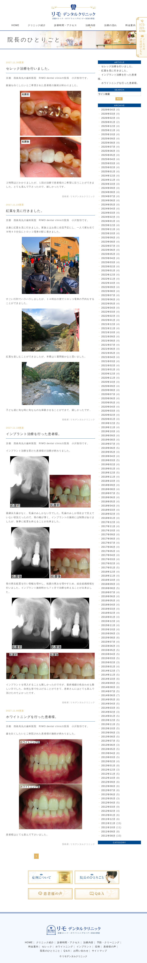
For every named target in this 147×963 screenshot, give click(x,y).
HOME (15, 25)
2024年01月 (108, 221)
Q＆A (67, 951)
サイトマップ (99, 951)
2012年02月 (108, 811)
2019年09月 (108, 435)
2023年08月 (108, 241)
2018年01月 (108, 518)
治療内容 (88, 942)
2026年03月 (108, 114)
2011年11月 (108, 823)
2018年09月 (108, 485)
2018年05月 (108, 501)
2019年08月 (108, 439)
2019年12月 (108, 423)
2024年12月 (108, 175)
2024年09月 (108, 188)
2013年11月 (108, 724)
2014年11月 (108, 675)
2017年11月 (108, 526)
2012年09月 (108, 782)
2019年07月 (108, 444)
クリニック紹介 (37, 25)
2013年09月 (108, 732)
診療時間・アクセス (65, 25)
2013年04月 (108, 753)
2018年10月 (108, 481)
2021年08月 (108, 340)
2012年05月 (108, 798)
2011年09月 (108, 831)
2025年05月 (108, 155)
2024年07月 (108, 196)
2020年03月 (108, 411)
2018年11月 (108, 477)
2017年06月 (108, 547)
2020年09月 (108, 386)
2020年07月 (108, 394)
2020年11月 (108, 378)
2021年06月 (108, 349)
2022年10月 (108, 283)
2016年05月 (108, 600)
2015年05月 (108, 650)
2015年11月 (108, 625)
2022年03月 (108, 312)
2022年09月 (108, 287)
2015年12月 (108, 621)
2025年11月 (108, 130)
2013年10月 (108, 728)
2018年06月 (108, 497)
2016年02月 (108, 613)
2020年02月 (108, 415)
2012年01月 (108, 815)
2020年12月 (108, 373)
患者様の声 (110, 946)
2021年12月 (108, 324)
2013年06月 (108, 745)
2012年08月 (108, 786)
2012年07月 (108, 790)
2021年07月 (108, 345)
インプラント (84, 946)
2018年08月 (108, 489)
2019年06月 (108, 448)
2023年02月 (108, 266)
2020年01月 (108, 419)
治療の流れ (110, 25)
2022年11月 (108, 279)
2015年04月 (108, 654)
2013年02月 (108, 761)
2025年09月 (108, 138)
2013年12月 (108, 720)
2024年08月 (108, 192)
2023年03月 (108, 262)
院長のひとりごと (50, 951)
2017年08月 (108, 538)
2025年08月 (108, 143)
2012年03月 (108, 807)
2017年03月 (108, 559)
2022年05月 (108, 303)
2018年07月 (108, 493)
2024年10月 (108, 184)
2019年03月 (108, 460)
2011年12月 (108, 819)
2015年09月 (108, 633)
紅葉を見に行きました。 (25, 211)
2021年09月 (108, 336)
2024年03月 (108, 213)
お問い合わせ (81, 951)
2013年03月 (108, 757)
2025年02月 (108, 167)
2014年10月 (108, 679)
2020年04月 (108, 407)
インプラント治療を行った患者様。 (34, 434)
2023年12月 (108, 225)
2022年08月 (108, 291)
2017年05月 (108, 551)
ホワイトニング (64, 946)
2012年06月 (108, 794)
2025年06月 (108, 151)
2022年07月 (108, 295)
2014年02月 (108, 712)
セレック (47, 946)
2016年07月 (108, 592)
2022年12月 (108, 274)
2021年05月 (108, 353)
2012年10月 (108, 778)
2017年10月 (108, 530)
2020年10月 (108, 382)
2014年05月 (108, 699)
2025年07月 (108, 147)
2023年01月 (108, 270)
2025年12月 (108, 126)
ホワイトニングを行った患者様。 (32, 717)
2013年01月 (108, 765)
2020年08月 (108, 390)
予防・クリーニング (108, 942)
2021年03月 (108, 361)
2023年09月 (108, 237)
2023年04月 (108, 258)
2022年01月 (108, 320)
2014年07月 (108, 691)
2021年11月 (108, 328)
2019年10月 (108, 431)
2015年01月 (108, 666)
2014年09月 (108, 683)
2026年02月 (108, 118)
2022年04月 (108, 308)
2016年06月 (108, 596)
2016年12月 (108, 572)
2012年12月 (108, 769)
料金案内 (130, 25)
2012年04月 (108, 802)
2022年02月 (108, 316)
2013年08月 (108, 736)
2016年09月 (108, 584)
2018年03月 (108, 510)
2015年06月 (108, 646)
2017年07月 (108, 543)
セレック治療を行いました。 (28, 68)
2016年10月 (108, 580)
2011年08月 (108, 836)
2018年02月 (108, 514)
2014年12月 (108, 671)
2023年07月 (108, 246)
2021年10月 (108, 332)
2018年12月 (108, 472)
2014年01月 (108, 716)
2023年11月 (108, 229)
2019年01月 (108, 468)
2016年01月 (108, 617)
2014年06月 (108, 695)
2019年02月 (108, 464)
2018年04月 (108, 505)
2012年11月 (108, 774)
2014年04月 (108, 703)
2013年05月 (108, 749)
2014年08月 (108, 687)
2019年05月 (108, 452)
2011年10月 (108, 827)
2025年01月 (108, 171)
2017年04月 (108, 555)
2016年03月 (108, 609)
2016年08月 (108, 588)
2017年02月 (108, 563)
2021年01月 (108, 369)
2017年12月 (108, 522)
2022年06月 (108, 299)
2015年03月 (108, 658)
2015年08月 (108, 637)
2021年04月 (108, 357)
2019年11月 (108, 427)
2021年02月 (108, 365)
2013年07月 (108, 741)
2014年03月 (108, 708)
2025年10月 (108, 134)
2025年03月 (108, 163)
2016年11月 (108, 576)
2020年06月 (108, 398)
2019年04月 (108, 456)
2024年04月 (108, 208)
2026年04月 (108, 109)
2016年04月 (108, 604)
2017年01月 (108, 567)
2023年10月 (108, 233)
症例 (97, 946)
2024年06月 (108, 200)
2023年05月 (108, 254)
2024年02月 (108, 217)
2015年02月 (108, 662)
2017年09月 (108, 534)
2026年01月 (108, 122)
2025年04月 (108, 159)
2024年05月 (108, 204)
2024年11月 (108, 180)
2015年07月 (108, 642)
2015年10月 (108, 629)
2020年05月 (108, 402)
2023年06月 (108, 250)
